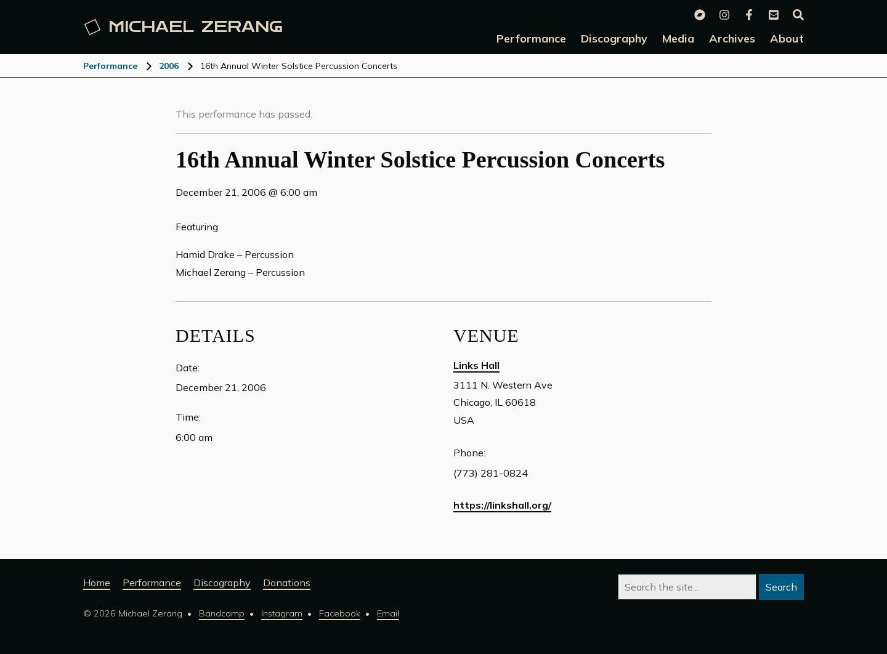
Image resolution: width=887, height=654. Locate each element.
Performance (110, 65)
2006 (169, 65)
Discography (222, 582)
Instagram (281, 613)
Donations (286, 582)
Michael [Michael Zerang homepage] (183, 27)
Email (388, 613)
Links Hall (476, 365)
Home (96, 582)
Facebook (339, 613)
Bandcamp (222, 613)
